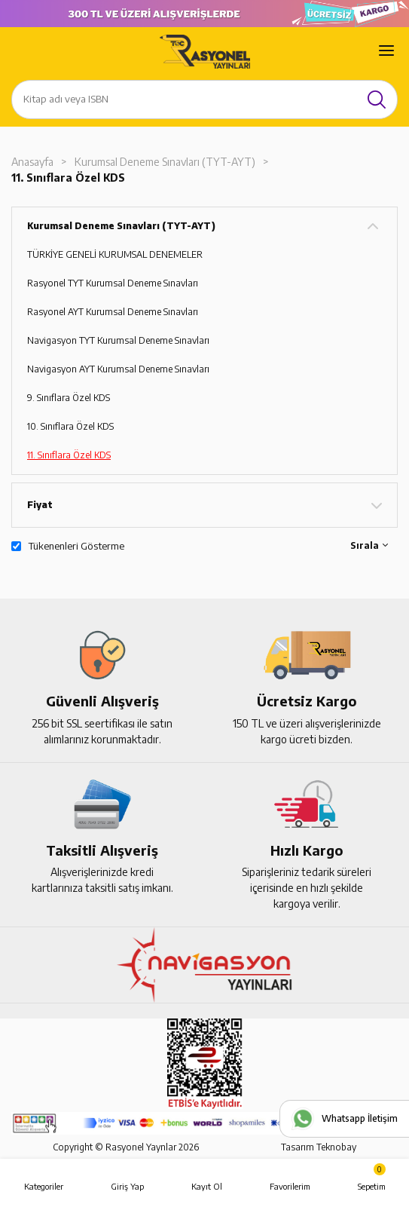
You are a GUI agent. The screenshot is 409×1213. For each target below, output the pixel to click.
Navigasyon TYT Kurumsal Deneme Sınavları (118, 340)
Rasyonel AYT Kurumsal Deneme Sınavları (112, 311)
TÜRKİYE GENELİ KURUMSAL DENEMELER (115, 254)
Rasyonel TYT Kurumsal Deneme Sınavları (112, 283)
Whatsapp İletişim (360, 1118)
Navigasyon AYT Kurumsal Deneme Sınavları (118, 369)
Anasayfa (32, 161)
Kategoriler (43, 1186)
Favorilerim (290, 1186)
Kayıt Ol (206, 1186)
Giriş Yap (127, 1186)
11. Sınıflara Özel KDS (68, 177)
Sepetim (372, 1177)
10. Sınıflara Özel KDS (70, 426)
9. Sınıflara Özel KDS (68, 397)
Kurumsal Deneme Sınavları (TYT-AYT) (165, 161)
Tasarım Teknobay (318, 1147)
